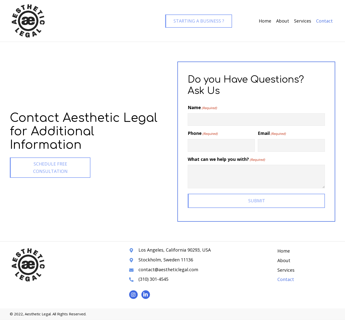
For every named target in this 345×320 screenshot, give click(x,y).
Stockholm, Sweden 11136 (165, 260)
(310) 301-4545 (153, 279)
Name (202, 107)
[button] (198, 21)
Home (283, 251)
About (283, 260)
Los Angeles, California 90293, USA (174, 250)
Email (272, 133)
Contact (285, 279)
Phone (203, 133)
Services (286, 270)
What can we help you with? (226, 159)
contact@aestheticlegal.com (168, 269)
